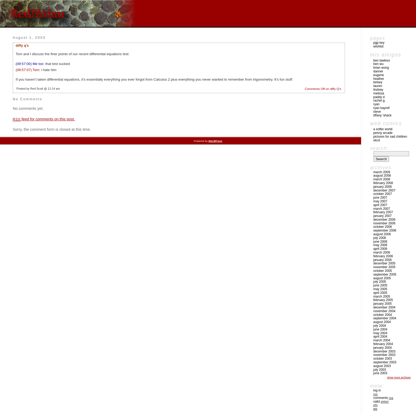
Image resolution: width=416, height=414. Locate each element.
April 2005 (380, 293)
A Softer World (382, 129)
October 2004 (382, 315)
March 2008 (381, 179)
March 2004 (381, 340)
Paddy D (379, 97)
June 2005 (380, 285)
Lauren (377, 86)
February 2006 (383, 256)
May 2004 (380, 333)
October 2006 (382, 227)
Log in (377, 390)
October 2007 (382, 194)
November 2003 (384, 355)
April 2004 (380, 336)
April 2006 (380, 249)
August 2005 (382, 278)
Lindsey (378, 89)
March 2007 (381, 209)
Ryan (376, 104)
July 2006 (379, 238)
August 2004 (382, 322)
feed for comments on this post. (44, 119)
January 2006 (382, 260)
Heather (378, 79)
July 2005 (379, 282)
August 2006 (382, 234)
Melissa (378, 93)
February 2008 (383, 183)
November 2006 (384, 223)
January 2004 (382, 348)
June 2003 (380, 373)
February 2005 (383, 300)
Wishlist (378, 46)
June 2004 (380, 329)
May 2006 (380, 245)
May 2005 (380, 289)
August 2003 (382, 366)
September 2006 (384, 230)
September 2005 (384, 274)
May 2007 (380, 201)
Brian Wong (381, 67)
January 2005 (382, 304)
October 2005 (382, 271)
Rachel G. (379, 100)
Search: (379, 148)
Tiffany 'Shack (382, 115)
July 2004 (379, 326)
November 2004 (384, 311)
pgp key (378, 43)
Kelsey (377, 82)
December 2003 (384, 351)
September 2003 (384, 362)
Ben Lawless (381, 60)
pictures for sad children (390, 136)
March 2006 (381, 252)
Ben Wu (378, 64)
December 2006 (384, 219)
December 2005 (384, 263)
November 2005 (384, 267)
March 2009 (381, 172)
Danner (378, 71)
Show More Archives (399, 377)
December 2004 (384, 307)
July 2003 (379, 370)
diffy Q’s (22, 45)
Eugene (378, 75)
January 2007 (382, 216)
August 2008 (382, 175)
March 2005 (381, 296)
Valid (381, 401)
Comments (383, 398)
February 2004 (383, 344)
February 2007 (383, 212)
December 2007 (384, 190)
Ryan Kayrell (381, 108)
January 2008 (382, 187)
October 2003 (382, 358)
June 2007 (380, 197)
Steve (377, 112)
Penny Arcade (383, 133)
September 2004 (384, 318)
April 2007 (380, 205)
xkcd (376, 140)
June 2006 (380, 241)
